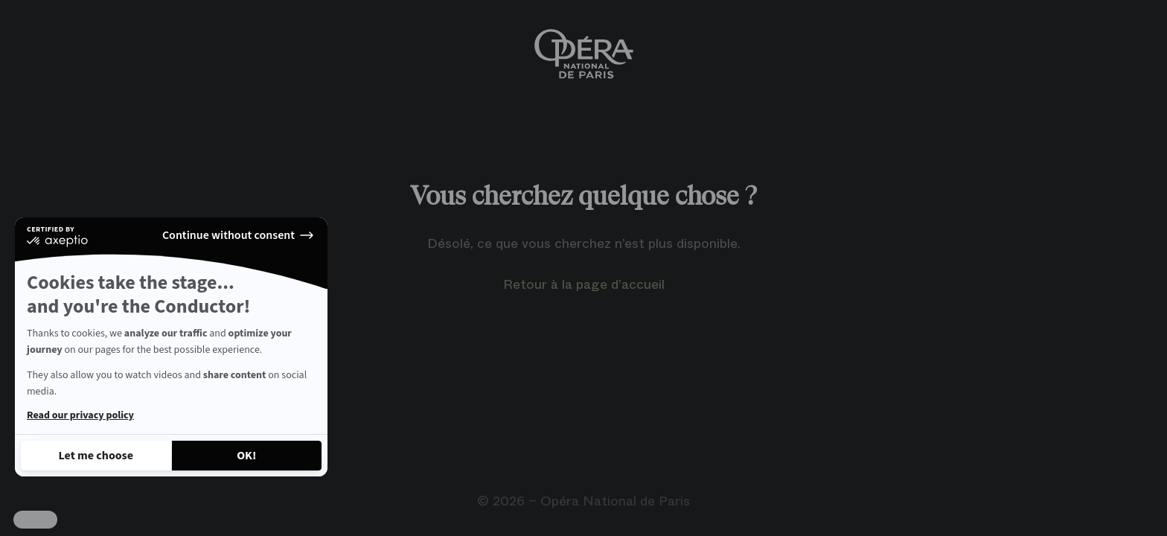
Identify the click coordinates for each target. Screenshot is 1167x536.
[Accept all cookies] (247, 455)
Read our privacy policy (80, 415)
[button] (35, 520)
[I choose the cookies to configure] (96, 455)
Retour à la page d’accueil (584, 284)
